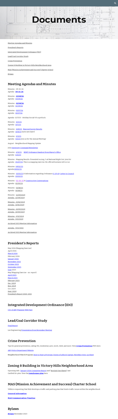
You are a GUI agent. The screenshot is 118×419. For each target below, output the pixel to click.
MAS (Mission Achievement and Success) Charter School (30, 70)
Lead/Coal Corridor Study (18, 56)
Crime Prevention (15, 61)
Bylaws (10, 74)
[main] (59, 19)
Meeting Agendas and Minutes (20, 43)
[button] (115, 3)
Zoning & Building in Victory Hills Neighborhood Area (29, 65)
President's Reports (15, 47)
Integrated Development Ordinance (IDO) (24, 52)
